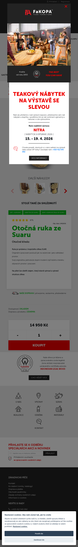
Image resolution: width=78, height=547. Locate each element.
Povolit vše (39, 534)
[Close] (66, 6)
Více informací (39, 158)
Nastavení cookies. (20, 527)
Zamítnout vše (39, 540)
